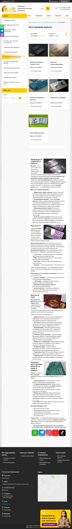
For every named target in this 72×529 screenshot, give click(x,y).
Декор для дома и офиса (11, 72)
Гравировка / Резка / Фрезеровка (10, 30)
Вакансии (58, 15)
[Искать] (48, 8)
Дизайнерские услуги (10, 77)
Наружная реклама (9, 20)
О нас (29, 15)
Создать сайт (5, 1)
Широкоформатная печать (12, 25)
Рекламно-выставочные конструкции (11, 41)
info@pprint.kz (6, 504)
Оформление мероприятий (12, 68)
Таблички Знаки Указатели (11, 47)
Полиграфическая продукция (12, 57)
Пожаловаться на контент (39, 527)
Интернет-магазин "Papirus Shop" (12, 83)
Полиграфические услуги (49, 22)
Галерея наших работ (27, 456)
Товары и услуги (36, 22)
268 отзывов (54, 1)
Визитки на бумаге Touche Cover (36, 63)
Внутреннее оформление (11, 36)
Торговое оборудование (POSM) (11, 62)
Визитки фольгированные (56, 63)
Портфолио (38, 15)
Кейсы (49, 15)
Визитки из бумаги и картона (37, 99)
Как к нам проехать (9, 462)
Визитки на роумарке (58, 97)
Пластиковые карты (37, 133)
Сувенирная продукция (11, 52)
